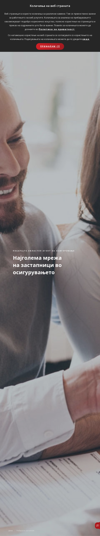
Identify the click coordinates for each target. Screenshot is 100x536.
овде (85, 39)
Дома (10, 530)
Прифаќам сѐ (50, 46)
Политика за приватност (57, 29)
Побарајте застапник (25, 530)
